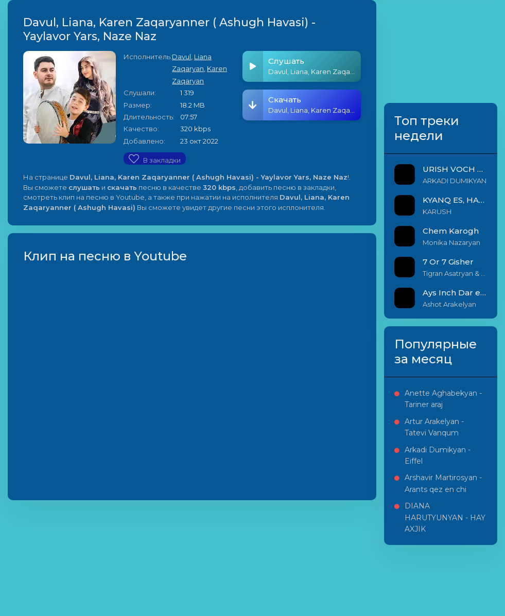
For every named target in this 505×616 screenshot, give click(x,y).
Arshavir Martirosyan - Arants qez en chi (443, 483)
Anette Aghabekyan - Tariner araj (443, 399)
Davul (181, 56)
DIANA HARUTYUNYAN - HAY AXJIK (445, 517)
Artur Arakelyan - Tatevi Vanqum (434, 427)
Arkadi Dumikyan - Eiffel (438, 455)
